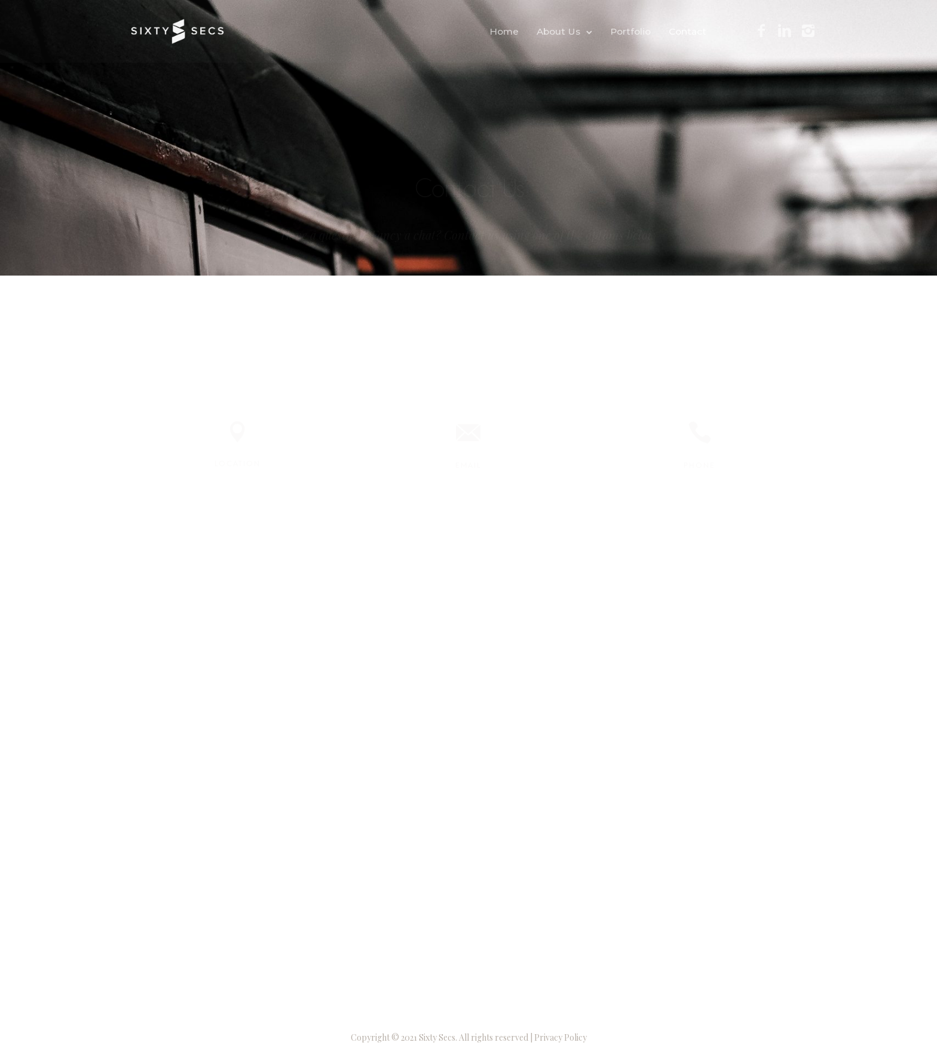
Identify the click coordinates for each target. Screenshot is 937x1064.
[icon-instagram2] (808, 31)
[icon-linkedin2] (784, 31)
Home (504, 31)
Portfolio (630, 31)
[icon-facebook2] (761, 31)
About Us (558, 31)
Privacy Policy (560, 1037)
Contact (687, 31)
